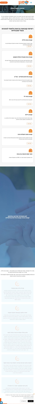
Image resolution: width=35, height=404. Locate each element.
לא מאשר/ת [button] (23, 401)
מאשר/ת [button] (30, 401)
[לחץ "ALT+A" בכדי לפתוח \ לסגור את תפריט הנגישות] (1, 402)
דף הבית (21, 10)
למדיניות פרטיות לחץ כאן (29, 398)
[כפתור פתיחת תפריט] (31, 2)
